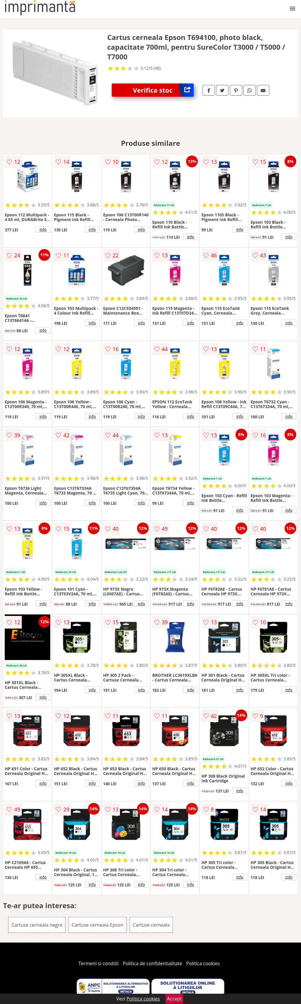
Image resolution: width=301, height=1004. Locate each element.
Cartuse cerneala (151, 925)
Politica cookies (203, 963)
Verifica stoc (163, 90)
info (42, 229)
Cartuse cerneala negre (36, 925)
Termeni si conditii (98, 963)
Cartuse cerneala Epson (97, 925)
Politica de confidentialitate (152, 963)
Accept (174, 998)
